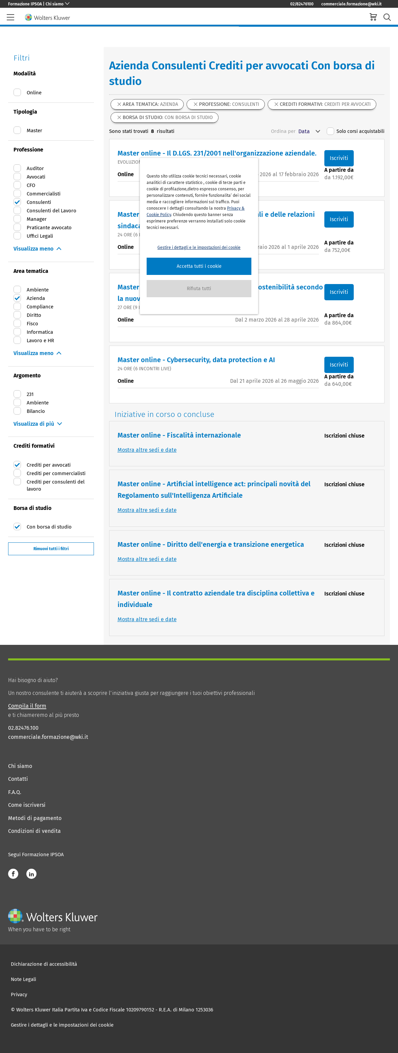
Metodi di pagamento (34, 818)
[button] (199, 266)
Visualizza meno (33, 248)
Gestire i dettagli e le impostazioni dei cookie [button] (199, 247)
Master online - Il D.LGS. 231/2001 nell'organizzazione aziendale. (217, 153)
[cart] (373, 18)
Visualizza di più (34, 424)
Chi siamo (20, 766)
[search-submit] (387, 17)
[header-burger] (10, 17)
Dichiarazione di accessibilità (44, 964)
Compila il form (27, 706)
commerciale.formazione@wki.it (351, 4)
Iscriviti (339, 158)
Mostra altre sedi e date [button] (147, 450)
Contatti (18, 779)
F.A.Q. (14, 792)
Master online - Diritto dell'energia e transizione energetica (211, 544)
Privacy (19, 994)
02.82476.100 (23, 728)
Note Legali (23, 979)
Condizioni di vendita (34, 831)
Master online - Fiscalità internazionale (179, 435)
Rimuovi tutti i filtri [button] (51, 548)
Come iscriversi (27, 805)
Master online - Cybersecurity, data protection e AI (196, 360)
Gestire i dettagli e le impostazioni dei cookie (62, 1025)
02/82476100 (302, 4)
